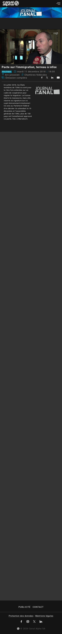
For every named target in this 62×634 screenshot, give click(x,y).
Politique (6, 72)
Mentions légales (44, 616)
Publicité (24, 607)
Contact (38, 607)
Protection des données (21, 616)
